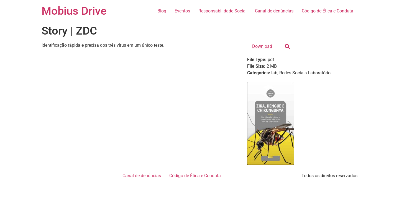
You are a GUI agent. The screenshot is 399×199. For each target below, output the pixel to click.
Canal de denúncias (274, 11)
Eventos (182, 11)
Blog (161, 11)
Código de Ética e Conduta (327, 11)
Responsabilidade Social (222, 11)
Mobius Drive (74, 10)
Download (262, 46)
